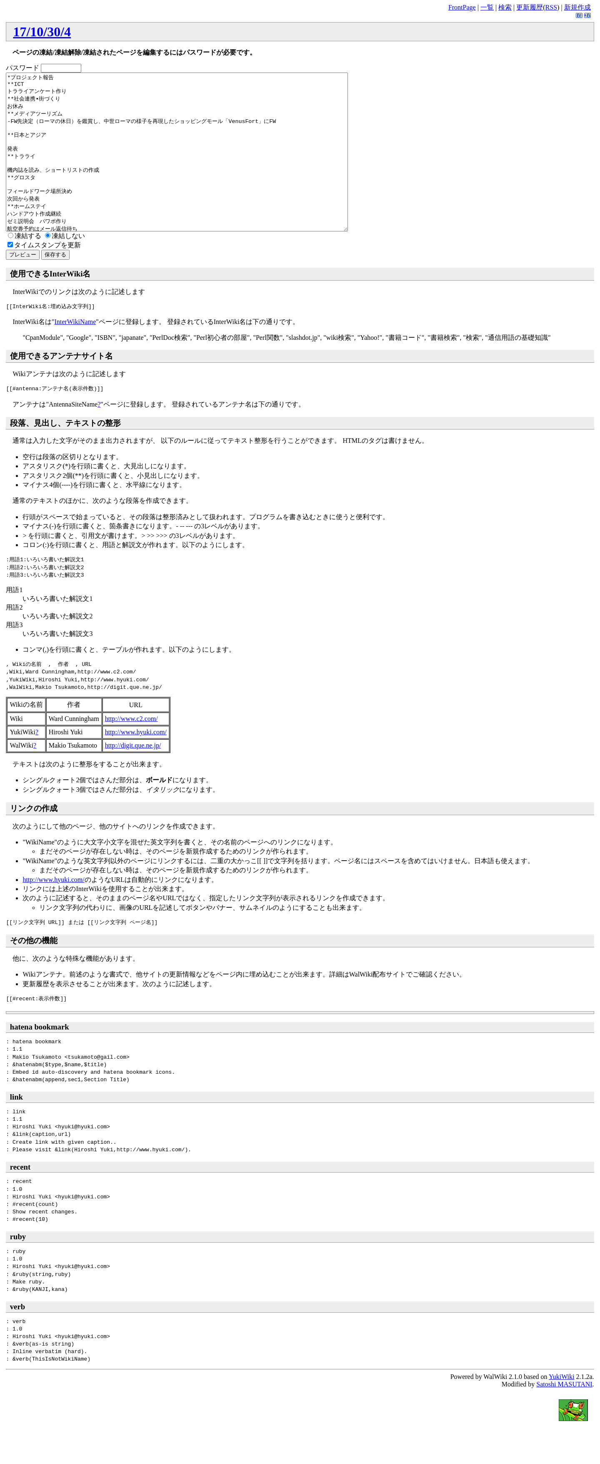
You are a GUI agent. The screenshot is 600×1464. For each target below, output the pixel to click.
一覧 (487, 7)
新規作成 (577, 7)
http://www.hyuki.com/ (136, 763)
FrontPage (462, 7)
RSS (551, 7)
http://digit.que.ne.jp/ (133, 776)
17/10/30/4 (42, 31)
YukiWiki (562, 1407)
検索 (505, 7)
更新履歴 (529, 7)
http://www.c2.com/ (131, 749)
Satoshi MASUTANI (564, 1415)
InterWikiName (75, 353)
